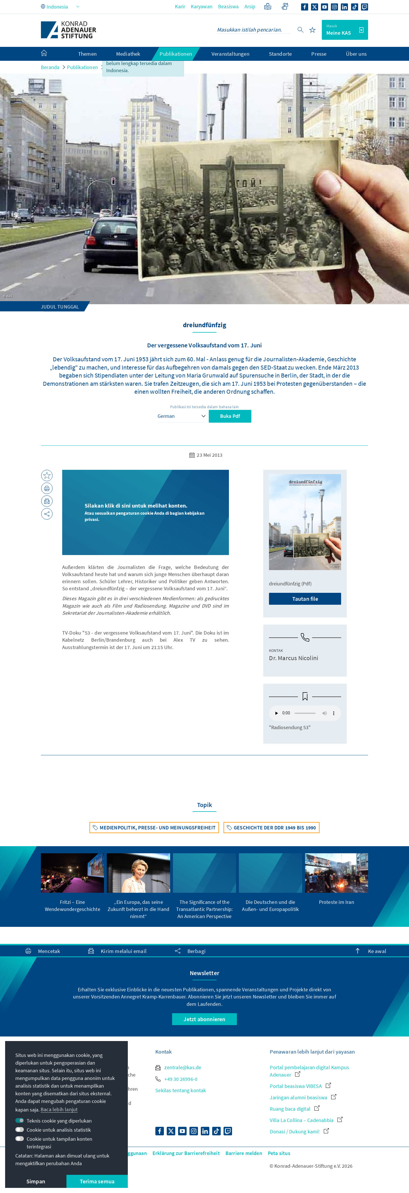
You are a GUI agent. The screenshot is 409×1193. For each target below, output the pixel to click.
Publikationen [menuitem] (176, 53)
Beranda (50, 67)
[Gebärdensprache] (285, 6)
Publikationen (82, 67)
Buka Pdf (230, 416)
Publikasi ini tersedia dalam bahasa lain (204, 406)
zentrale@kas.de (178, 1067)
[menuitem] (50, 54)
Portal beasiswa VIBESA (300, 1086)
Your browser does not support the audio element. (305, 713)
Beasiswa (228, 6)
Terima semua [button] (97, 1181)
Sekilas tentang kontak (180, 1090)
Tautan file (305, 598)
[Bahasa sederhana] (268, 6)
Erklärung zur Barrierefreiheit (186, 1153)
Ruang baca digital (295, 1109)
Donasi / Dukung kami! (299, 1131)
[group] (72, 883)
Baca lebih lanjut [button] (59, 1109)
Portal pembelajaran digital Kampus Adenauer (309, 1071)
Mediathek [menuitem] (128, 53)
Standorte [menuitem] (280, 53)
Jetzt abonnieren (204, 1019)
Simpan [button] (35, 1181)
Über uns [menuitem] (356, 53)
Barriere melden (244, 1153)
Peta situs (279, 1153)
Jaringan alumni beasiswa (303, 1097)
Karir (180, 6)
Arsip (250, 6)
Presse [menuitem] (318, 53)
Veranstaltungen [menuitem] (230, 53)
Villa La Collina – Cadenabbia (306, 1120)
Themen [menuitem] (87, 53)
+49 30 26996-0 (176, 1079)
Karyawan (201, 6)
